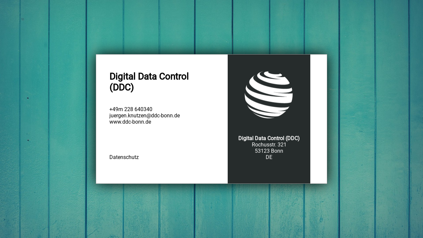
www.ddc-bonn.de (130, 122)
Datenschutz (124, 157)
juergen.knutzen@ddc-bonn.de (144, 115)
